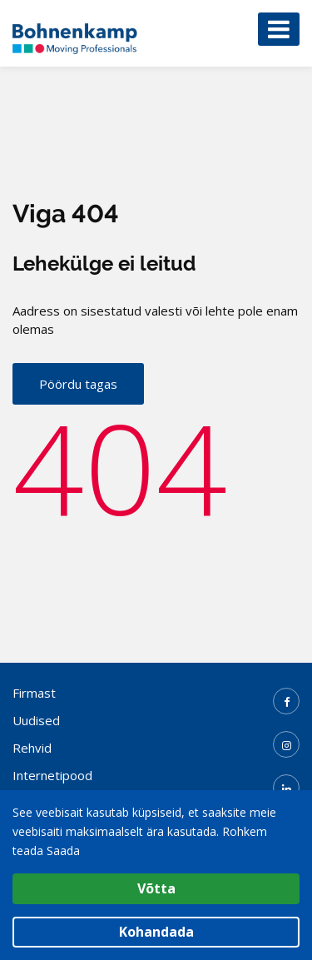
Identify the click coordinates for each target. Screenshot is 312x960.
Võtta (156, 888)
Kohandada (156, 932)
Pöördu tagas (78, 384)
